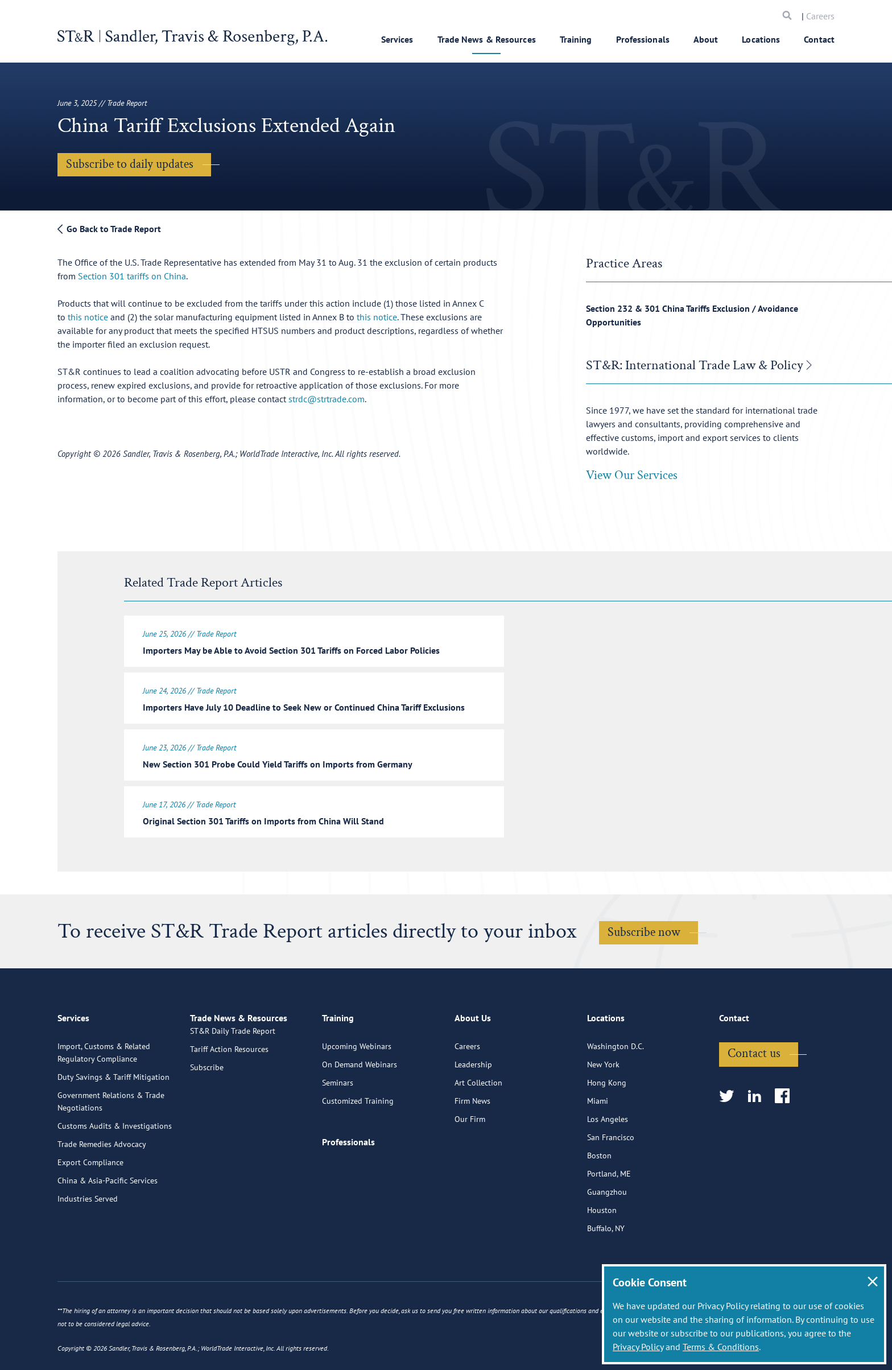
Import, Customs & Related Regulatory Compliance (103, 1091)
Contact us (754, 1092)
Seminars (337, 1122)
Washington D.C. (615, 1085)
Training (576, 39)
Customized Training (358, 1140)
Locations (761, 39)
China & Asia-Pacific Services (107, 1220)
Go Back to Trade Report (109, 228)
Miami (597, 1140)
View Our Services (632, 475)
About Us (473, 1062)
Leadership (473, 1104)
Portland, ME (609, 1213)
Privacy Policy (638, 1346)
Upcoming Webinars (356, 1085)
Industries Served (87, 1238)
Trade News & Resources (486, 39)
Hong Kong (606, 1122)
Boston (599, 1195)
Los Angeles (607, 1158)
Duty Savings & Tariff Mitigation (113, 1116)
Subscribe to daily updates (129, 164)
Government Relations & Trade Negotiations (110, 1140)
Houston (602, 1249)
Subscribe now (644, 925)
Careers (820, 16)
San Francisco (610, 1176)
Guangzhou (607, 1231)
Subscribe (207, 1122)
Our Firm (470, 1158)
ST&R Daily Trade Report (232, 1085)
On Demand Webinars (359, 1104)
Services (397, 39)
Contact (819, 39)
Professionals (643, 39)
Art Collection (478, 1122)
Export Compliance (90, 1201)
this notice (88, 317)
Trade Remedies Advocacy (101, 1183)
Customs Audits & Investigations (114, 1165)
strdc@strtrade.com (326, 399)
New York (603, 1104)
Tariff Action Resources (229, 1104)
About (705, 39)
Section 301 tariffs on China (132, 276)
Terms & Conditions (721, 1346)
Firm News (472, 1140)
